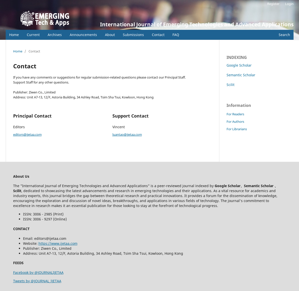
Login (289, 3)
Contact (158, 34)
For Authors (235, 121)
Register (273, 3)
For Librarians (237, 129)
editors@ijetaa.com (27, 134)
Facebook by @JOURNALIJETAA (38, 272)
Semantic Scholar (241, 75)
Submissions (133, 34)
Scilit (230, 84)
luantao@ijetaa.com (127, 134)
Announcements (83, 34)
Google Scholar (239, 65)
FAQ (175, 34)
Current (33, 34)
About (110, 34)
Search (284, 34)
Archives (55, 34)
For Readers (235, 114)
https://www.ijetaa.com (57, 243)
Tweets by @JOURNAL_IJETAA (37, 281)
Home (14, 34)
